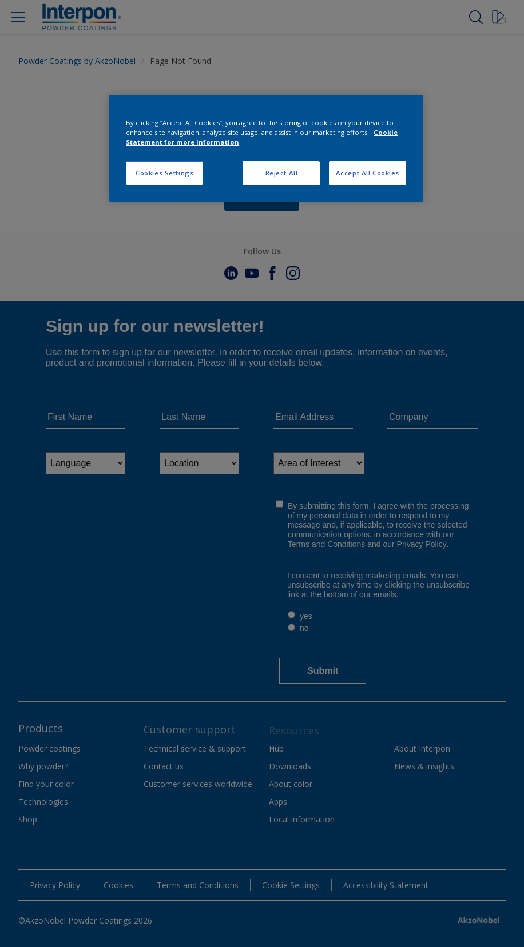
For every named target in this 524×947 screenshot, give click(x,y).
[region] (266, 148)
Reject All (281, 173)
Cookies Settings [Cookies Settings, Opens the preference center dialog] (164, 173)
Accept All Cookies (367, 173)
